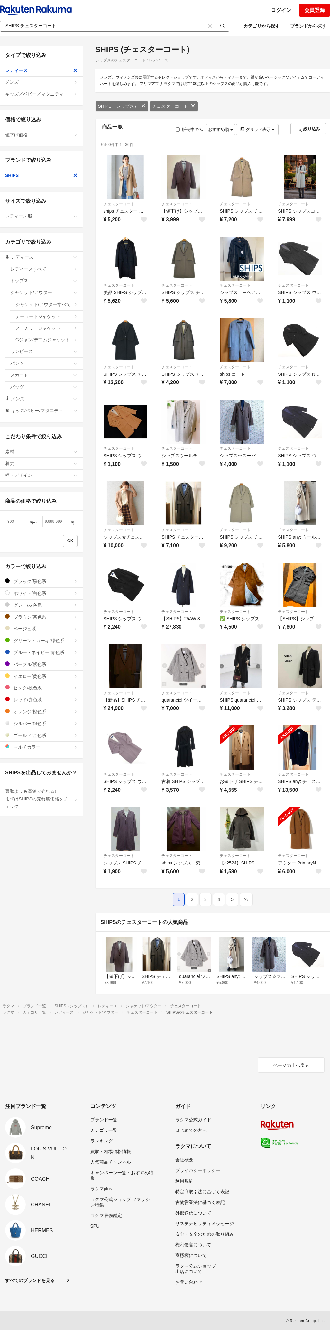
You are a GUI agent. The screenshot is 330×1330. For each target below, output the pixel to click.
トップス (44, 280)
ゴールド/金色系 (41, 735)
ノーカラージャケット (46, 328)
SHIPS (41, 175)
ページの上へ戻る (291, 1065)
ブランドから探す (308, 26)
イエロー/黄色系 (41, 676)
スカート (44, 375)
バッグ (44, 387)
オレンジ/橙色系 (41, 711)
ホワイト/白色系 (41, 593)
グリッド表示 (257, 129)
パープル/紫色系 (41, 664)
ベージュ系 (41, 628)
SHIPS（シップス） (122, 106)
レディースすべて (44, 269)
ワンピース (44, 351)
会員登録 (314, 10)
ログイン (281, 10)
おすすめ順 (220, 129)
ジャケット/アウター (44, 292)
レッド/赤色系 (41, 699)
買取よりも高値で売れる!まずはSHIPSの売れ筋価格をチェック (41, 799)
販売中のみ (189, 129)
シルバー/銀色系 (41, 723)
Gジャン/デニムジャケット (46, 339)
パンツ (44, 363)
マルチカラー (41, 747)
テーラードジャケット (46, 316)
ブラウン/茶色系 (41, 617)
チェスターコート (173, 106)
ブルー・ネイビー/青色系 (41, 652)
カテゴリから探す (261, 26)
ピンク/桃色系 (41, 687)
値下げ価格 (41, 134)
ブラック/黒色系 (41, 581)
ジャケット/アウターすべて (46, 304)
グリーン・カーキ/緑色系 (41, 640)
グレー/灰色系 (41, 605)
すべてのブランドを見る (30, 1280)
